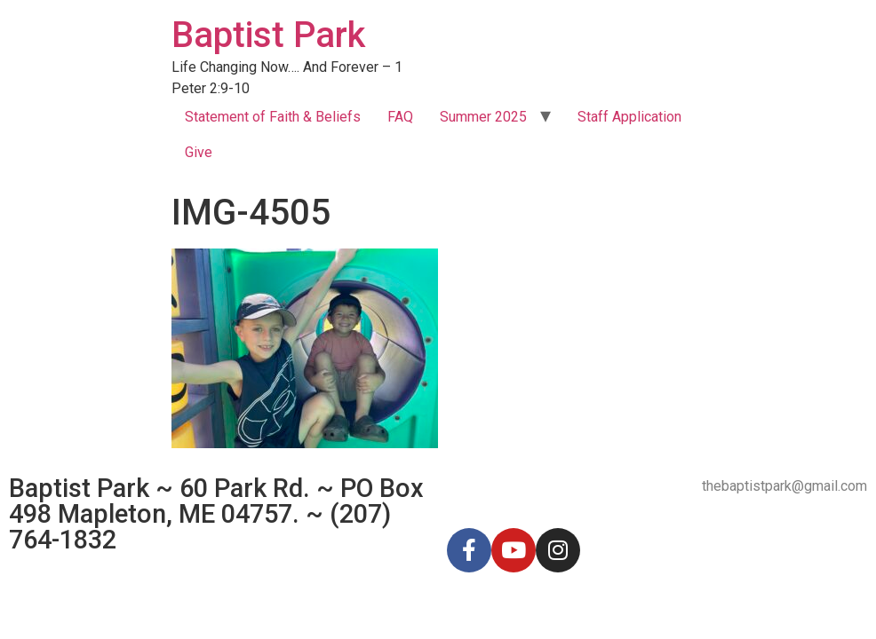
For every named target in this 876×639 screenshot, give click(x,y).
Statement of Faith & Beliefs (273, 116)
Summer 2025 (483, 116)
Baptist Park (268, 35)
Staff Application (629, 116)
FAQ (400, 116)
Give (198, 152)
